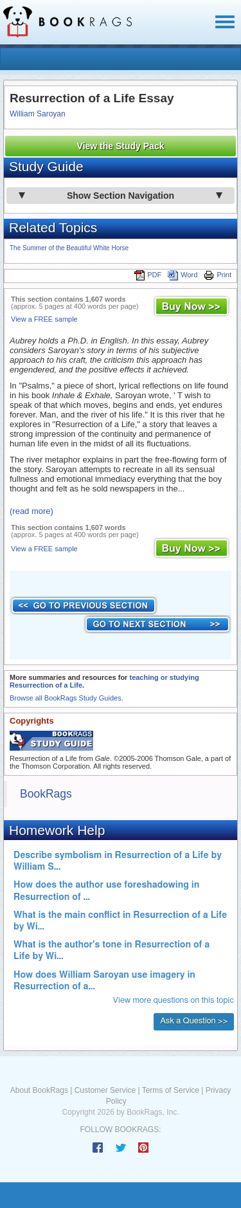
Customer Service (105, 1090)
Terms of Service (170, 1090)
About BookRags (39, 1090)
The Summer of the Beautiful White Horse (69, 248)
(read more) (31, 511)
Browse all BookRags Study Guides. (66, 698)
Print (217, 275)
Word (182, 275)
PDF (147, 275)
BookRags (46, 793)
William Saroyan (38, 113)
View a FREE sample (44, 319)
